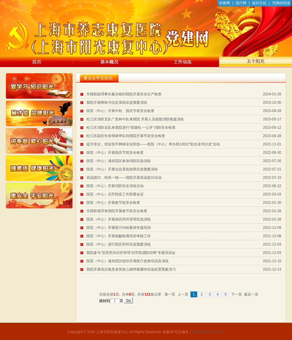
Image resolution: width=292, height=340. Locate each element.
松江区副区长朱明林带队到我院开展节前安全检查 (125, 136)
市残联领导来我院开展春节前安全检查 (116, 211)
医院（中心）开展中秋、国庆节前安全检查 (120, 111)
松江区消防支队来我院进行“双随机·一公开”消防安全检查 (130, 127)
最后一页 (251, 294)
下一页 (236, 294)
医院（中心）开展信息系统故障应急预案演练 (122, 169)
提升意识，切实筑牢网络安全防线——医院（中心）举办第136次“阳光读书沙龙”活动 (153, 144)
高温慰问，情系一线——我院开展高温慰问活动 (123, 178)
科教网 (224, 3)
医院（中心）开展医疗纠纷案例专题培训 (118, 228)
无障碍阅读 (281, 3)
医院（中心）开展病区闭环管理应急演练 (118, 219)
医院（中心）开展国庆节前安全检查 (115, 152)
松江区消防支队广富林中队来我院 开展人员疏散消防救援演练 (135, 119)
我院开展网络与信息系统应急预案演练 (116, 102)
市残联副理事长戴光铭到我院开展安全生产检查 (123, 94)
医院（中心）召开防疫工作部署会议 (115, 194)
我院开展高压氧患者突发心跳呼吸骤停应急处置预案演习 (131, 269)
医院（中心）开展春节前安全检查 (113, 203)
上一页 (183, 294)
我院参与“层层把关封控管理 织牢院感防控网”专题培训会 (130, 253)
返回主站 (259, 3)
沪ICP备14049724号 (208, 332)
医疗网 (241, 3)
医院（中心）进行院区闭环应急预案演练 (118, 244)
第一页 (169, 294)
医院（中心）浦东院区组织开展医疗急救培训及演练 (127, 261)
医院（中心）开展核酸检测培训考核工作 (118, 236)
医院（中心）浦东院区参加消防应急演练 (118, 161)
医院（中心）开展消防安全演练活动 (115, 186)
